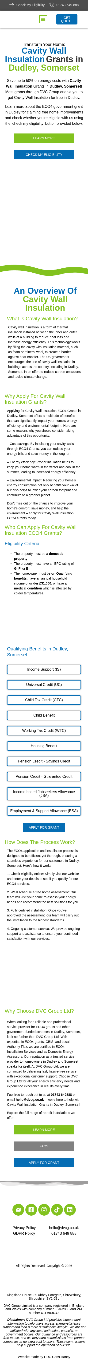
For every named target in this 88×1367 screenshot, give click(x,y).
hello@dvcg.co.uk (64, 1228)
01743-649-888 (67, 5)
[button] (43, 19)
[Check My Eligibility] (11, 4)
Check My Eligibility (30, 5)
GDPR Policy (24, 1233)
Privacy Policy (24, 1228)
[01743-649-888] (51, 4)
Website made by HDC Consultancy (44, 1357)
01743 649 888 (64, 1233)
